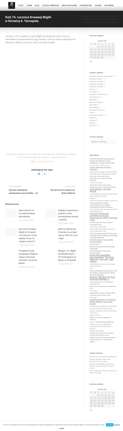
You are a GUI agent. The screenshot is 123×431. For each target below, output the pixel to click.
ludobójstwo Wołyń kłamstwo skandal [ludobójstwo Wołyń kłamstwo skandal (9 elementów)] (100, 295)
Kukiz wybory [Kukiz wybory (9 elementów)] (93, 290)
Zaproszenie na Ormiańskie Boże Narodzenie (27, 213)
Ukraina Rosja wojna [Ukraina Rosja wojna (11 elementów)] (96, 331)
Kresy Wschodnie (94, 97)
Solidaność (92, 118)
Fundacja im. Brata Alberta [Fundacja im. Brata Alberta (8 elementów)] (96, 182)
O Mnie (91, 112)
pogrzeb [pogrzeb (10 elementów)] (92, 322)
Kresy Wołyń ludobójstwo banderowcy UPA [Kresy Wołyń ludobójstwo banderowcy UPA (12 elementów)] (103, 287)
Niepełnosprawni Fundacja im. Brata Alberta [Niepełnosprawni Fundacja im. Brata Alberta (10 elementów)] (103, 306)
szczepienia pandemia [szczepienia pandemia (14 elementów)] (105, 322)
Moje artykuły (93, 105)
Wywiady (92, 123)
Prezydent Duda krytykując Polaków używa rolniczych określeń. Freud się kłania (28, 257)
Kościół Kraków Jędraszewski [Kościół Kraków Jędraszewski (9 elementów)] (98, 227)
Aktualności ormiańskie (96, 81)
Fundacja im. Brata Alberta (97, 94)
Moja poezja (93, 99)
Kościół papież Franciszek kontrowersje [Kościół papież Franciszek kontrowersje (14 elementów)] (100, 252)
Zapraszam (92, 125)
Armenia (91, 89)
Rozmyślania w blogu (65, 154)
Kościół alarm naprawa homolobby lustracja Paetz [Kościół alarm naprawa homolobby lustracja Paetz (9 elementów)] (104, 200)
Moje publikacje (94, 107)
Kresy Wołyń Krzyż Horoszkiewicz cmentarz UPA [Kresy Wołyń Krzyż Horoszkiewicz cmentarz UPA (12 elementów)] (102, 283)
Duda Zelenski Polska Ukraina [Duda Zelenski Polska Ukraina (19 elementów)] (100, 168)
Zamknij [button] (109, 425)
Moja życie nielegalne (95, 102)
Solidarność (92, 120)
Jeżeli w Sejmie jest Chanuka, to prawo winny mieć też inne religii (68, 234)
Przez (33, 157)
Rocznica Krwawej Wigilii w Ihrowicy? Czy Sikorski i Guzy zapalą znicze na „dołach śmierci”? (28, 235)
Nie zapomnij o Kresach (96, 110)
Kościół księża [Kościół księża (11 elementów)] (94, 244)
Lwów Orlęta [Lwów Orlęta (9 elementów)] (93, 297)
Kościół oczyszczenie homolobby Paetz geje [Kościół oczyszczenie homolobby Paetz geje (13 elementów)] (102, 248)
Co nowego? (93, 92)
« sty (90, 61)
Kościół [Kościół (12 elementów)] (92, 198)
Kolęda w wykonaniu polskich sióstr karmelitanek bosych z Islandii (68, 215)
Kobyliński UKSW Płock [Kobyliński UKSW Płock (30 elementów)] (100, 190)
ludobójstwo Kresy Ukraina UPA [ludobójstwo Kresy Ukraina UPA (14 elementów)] (102, 293)
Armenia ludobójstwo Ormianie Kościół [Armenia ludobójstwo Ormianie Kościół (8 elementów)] (99, 165)
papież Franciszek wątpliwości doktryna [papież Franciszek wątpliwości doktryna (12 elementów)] (100, 318)
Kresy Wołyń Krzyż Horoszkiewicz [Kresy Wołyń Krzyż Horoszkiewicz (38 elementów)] (102, 278)
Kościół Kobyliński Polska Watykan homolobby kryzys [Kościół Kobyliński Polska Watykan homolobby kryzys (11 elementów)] (101, 223)
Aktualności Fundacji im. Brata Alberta (35, 154)
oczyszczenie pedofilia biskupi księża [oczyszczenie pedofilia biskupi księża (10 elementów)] (101, 308)
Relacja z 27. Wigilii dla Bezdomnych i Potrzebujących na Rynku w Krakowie (67, 255)
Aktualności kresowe (95, 79)
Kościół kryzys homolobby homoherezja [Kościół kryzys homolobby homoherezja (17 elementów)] (101, 241)
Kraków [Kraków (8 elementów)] (91, 268)
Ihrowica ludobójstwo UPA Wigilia (45, 161)
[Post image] (11, 213)
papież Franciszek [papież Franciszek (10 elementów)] (95, 315)
